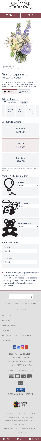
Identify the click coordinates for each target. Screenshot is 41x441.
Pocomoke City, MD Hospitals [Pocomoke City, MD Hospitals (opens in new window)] (20, 417)
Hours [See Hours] (34, 438)
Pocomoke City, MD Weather (16, 421)
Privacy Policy (10, 428)
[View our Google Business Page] (18, 348)
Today (24, 102)
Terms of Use (20, 432)
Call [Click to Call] (6, 438)
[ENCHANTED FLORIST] (20, 9)
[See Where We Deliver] (20, 309)
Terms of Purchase (27, 428)
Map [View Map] (20, 438)
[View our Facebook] (14, 348)
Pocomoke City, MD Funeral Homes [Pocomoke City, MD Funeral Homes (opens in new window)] (20, 413)
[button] (20, 390)
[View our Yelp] (26, 348)
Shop (10, 15)
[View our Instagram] (22, 348)
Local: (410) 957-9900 (21, 365)
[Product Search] (21, 296)
